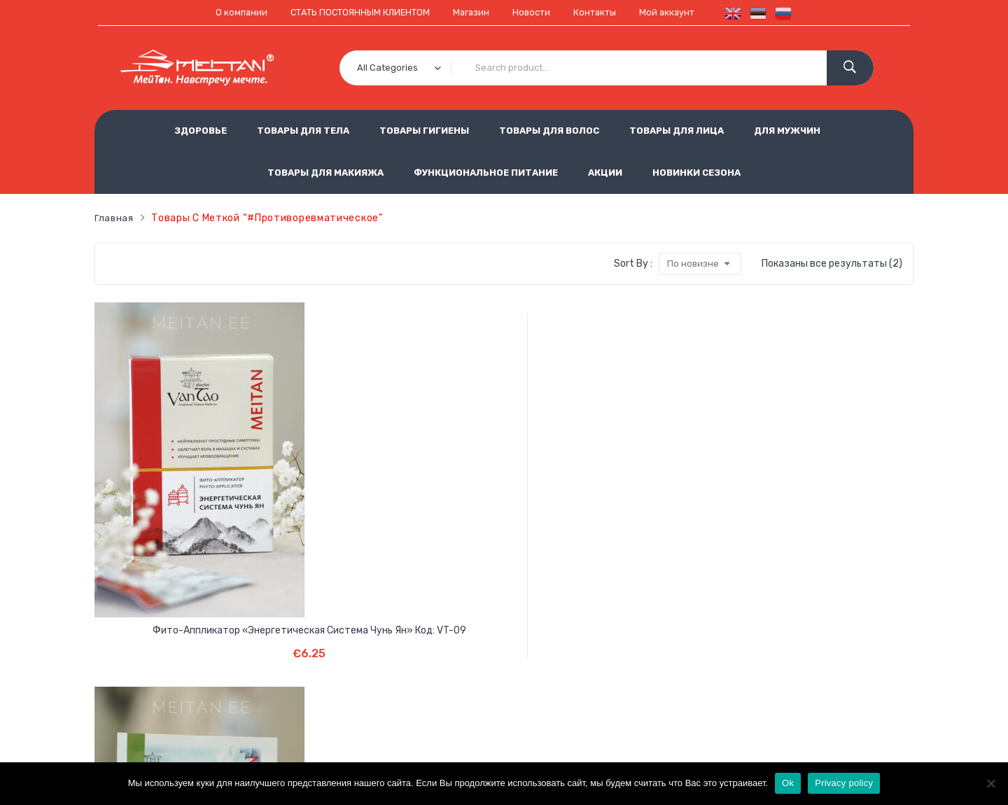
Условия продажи (411, 656)
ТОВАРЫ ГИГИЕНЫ (424, 130)
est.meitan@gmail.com (702, 726)
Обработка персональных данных (545, 656)
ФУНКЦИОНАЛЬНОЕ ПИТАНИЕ (486, 172)
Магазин (472, 12)
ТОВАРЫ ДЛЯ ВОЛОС (549, 130)
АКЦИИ (605, 172)
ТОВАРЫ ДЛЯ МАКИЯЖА (325, 172)
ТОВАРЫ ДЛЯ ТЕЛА (303, 130)
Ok (788, 783)
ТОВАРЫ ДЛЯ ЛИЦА (676, 130)
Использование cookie (422, 679)
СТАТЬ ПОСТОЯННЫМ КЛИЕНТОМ (354, 12)
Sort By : (631, 264)
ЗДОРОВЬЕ (200, 130)
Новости (535, 12)
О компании (228, 12)
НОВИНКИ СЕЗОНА (696, 172)
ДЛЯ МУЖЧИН (787, 130)
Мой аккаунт (678, 12)
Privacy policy (844, 783)
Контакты (602, 12)
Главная (114, 217)
